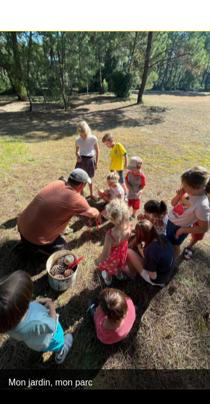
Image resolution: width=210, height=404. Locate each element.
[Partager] (194, 15)
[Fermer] (15, 15)
